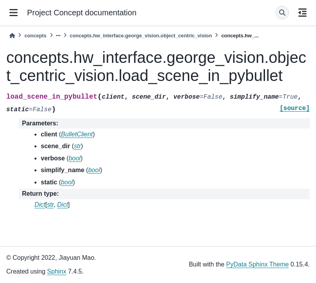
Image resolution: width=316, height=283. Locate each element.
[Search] (282, 12)
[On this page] (302, 12)
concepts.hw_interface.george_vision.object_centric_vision (141, 36)
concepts (35, 36)
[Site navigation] (13, 12)
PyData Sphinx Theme (257, 264)
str (50, 204)
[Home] (12, 35)
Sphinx (56, 271)
